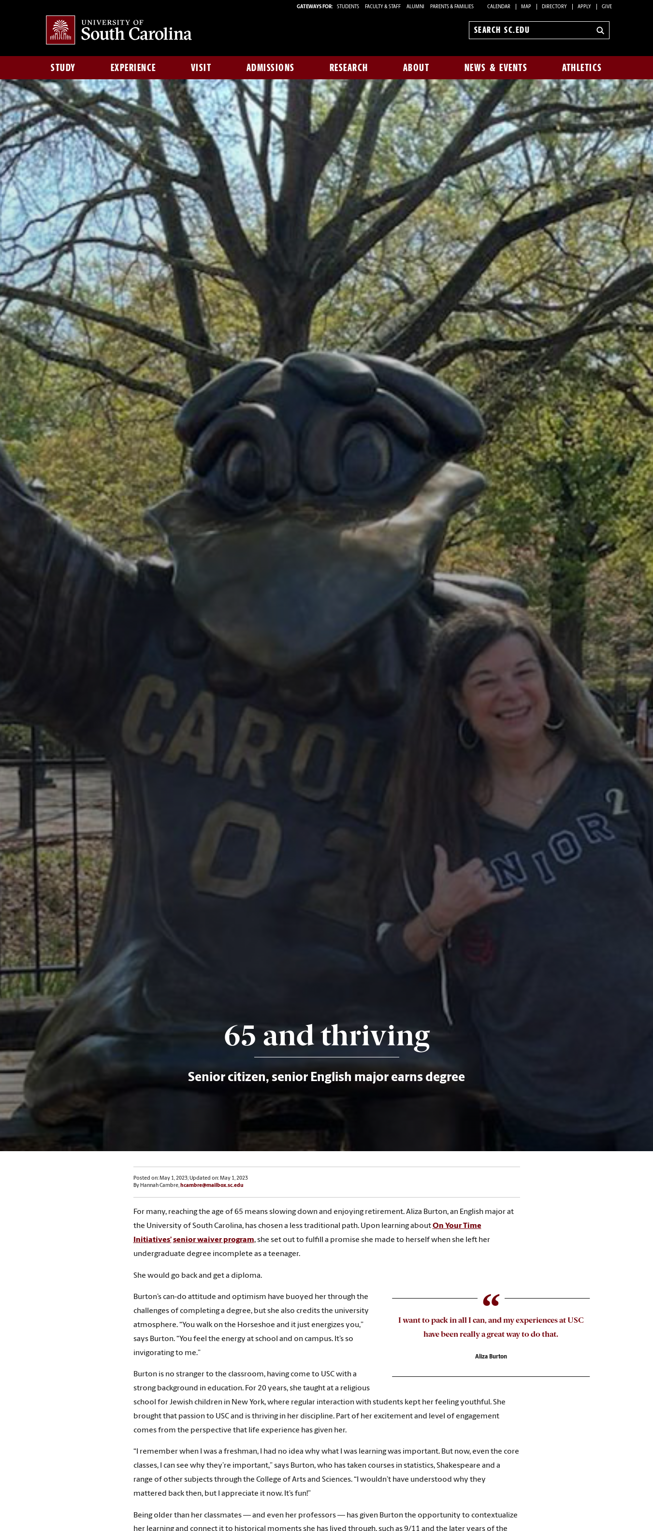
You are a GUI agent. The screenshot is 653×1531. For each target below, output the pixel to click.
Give (607, 7)
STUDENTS (348, 7)
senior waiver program (213, 1240)
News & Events (496, 67)
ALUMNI (415, 7)
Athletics (582, 67)
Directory (554, 7)
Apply (584, 7)
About (416, 67)
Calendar (498, 7)
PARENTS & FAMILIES (452, 7)
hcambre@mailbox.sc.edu (212, 1185)
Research (349, 67)
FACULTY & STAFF (383, 7)
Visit (201, 67)
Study (63, 67)
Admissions (271, 67)
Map (526, 7)
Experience (133, 67)
